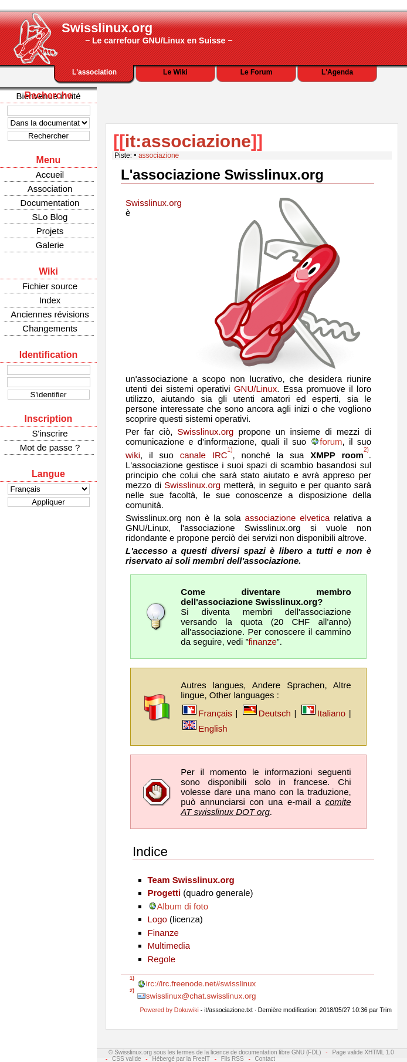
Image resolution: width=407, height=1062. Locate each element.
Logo (157, 919)
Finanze (163, 933)
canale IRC (204, 455)
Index (50, 300)
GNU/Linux (255, 389)
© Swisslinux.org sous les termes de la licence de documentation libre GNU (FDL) (214, 1052)
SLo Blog (50, 217)
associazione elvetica (287, 518)
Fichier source (49, 286)
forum (331, 442)
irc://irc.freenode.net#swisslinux (201, 983)
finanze (262, 642)
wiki (133, 455)
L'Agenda (337, 72)
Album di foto (183, 906)
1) (230, 450)
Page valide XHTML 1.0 (363, 1052)
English (212, 728)
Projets (50, 231)
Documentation (50, 203)
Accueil (50, 175)
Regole (162, 959)
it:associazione (188, 141)
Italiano (331, 713)
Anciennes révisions (50, 314)
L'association (94, 72)
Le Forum (256, 72)
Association (50, 189)
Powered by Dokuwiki (169, 1009)
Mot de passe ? (50, 447)
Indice (150, 851)
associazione (158, 155)
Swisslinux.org (154, 203)
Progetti (164, 893)
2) (366, 450)
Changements (49, 328)
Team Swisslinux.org (191, 880)
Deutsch (275, 713)
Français (215, 713)
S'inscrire (49, 433)
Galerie (50, 245)
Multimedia (169, 946)
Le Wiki (175, 72)
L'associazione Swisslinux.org (222, 174)
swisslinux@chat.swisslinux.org (201, 996)
